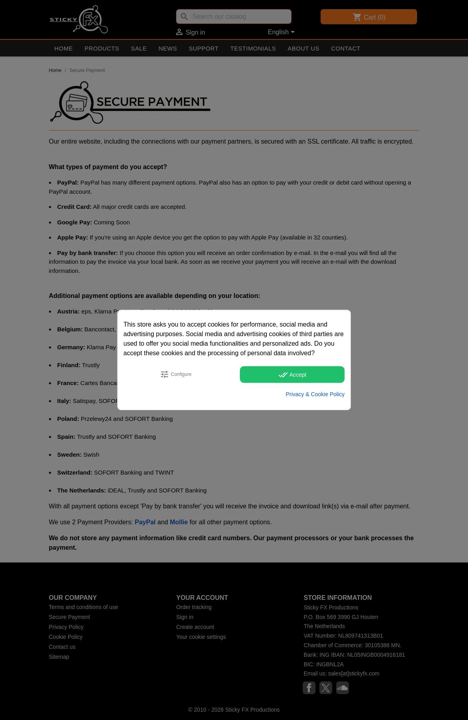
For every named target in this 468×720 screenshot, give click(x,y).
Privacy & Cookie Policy (315, 394)
